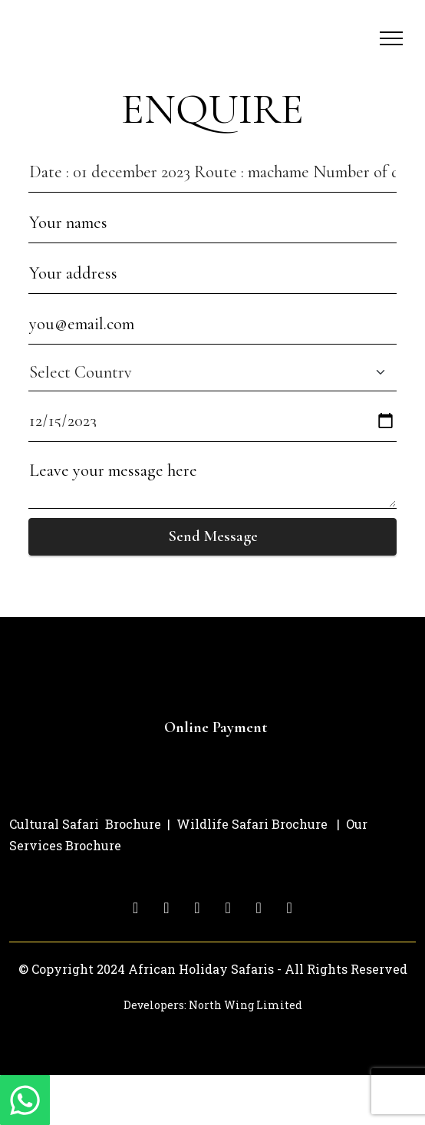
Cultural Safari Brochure (85, 824)
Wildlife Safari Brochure (252, 824)
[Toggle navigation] (392, 38)
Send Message (213, 536)
